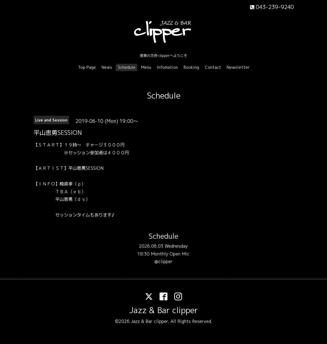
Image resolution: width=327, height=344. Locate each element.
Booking (191, 67)
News (107, 67)
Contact (213, 67)
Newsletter (238, 67)
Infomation (167, 67)
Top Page (87, 67)
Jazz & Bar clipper (163, 310)
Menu (146, 67)
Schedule (126, 67)
